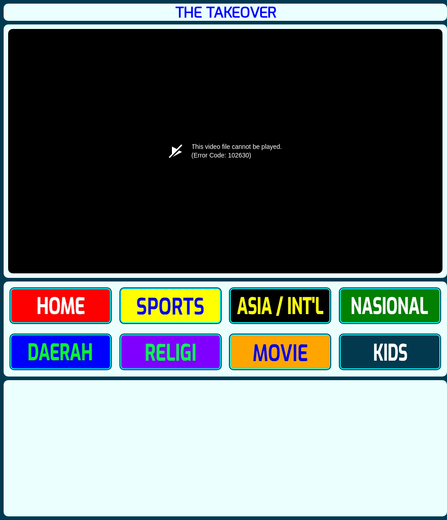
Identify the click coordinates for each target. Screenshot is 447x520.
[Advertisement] (225, 448)
